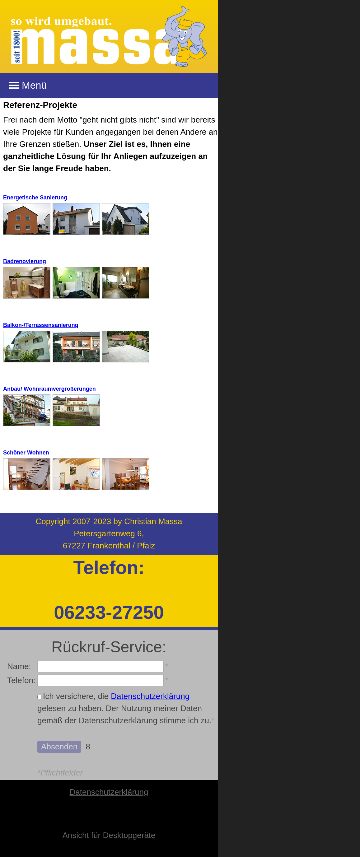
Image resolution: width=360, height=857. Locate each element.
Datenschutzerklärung (150, 696)
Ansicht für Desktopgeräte (108, 835)
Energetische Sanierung (35, 197)
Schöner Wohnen (26, 452)
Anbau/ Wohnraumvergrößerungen (49, 389)
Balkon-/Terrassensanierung (40, 325)
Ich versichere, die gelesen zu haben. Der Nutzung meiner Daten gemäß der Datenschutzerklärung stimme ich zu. (125, 708)
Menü (28, 85)
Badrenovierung (24, 261)
